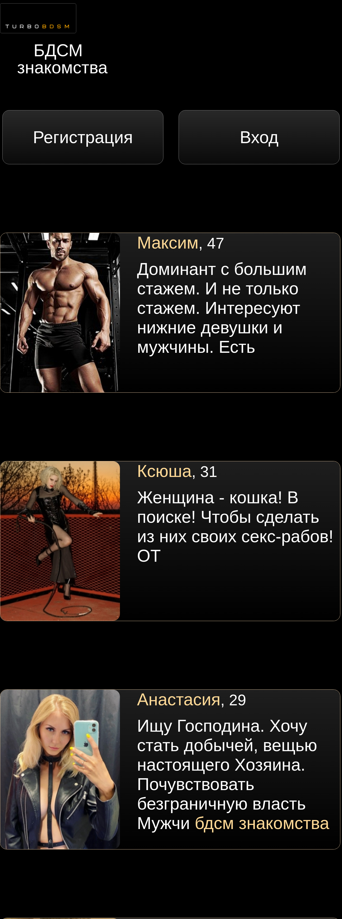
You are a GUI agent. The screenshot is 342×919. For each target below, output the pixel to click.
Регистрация (83, 137)
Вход (259, 137)
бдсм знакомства (262, 823)
